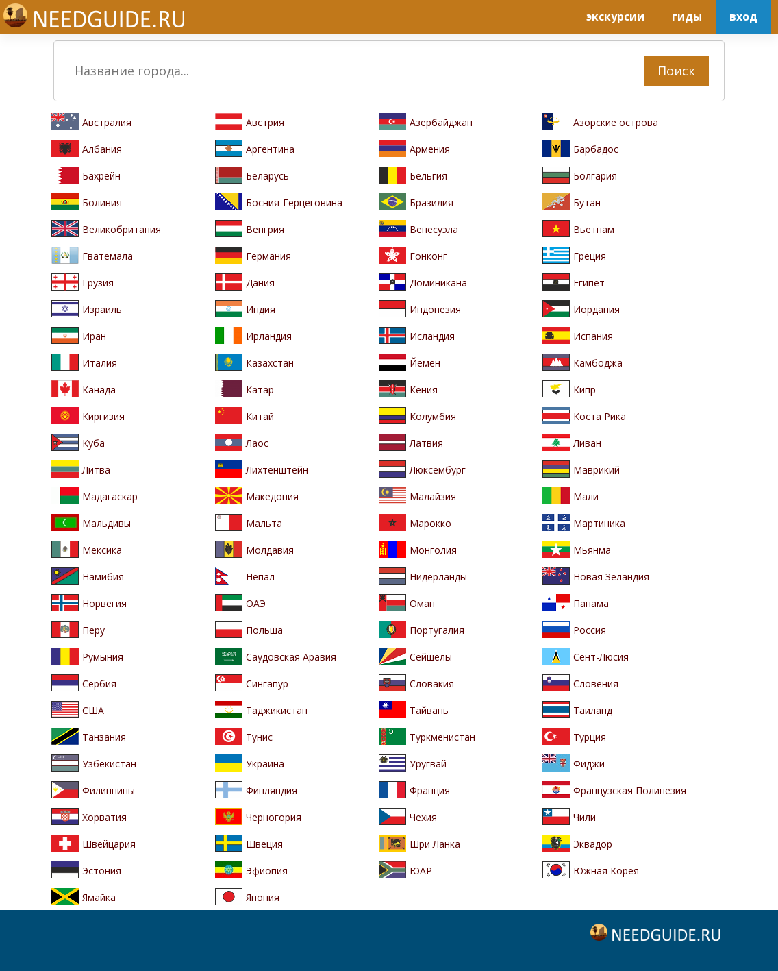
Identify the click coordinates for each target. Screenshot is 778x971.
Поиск (676, 70)
